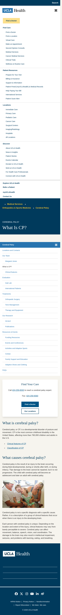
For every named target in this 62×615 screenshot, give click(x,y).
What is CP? (7, 267)
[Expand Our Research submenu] (34, 315)
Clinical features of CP (16, 444)
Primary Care (11, 113)
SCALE (8, 321)
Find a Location (11, 36)
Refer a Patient (9, 187)
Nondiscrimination (43, 602)
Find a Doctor (11, 32)
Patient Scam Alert (12, 99)
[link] (16, 594)
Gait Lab (8, 283)
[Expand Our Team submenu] (33, 255)
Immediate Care (12, 109)
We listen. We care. (39, 605)
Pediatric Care (11, 117)
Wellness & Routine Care (15, 64)
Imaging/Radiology (13, 129)
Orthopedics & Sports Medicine (16, 208)
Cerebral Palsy (42, 208)
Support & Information (14, 83)
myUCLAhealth (9, 192)
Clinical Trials (11, 60)
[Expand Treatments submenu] (33, 293)
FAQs (4, 370)
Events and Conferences (14, 343)
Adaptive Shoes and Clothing (16, 365)
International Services (14, 95)
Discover (6, 144)
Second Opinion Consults (15, 48)
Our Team (6, 256)
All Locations (10, 137)
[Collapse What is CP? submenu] (57, 266)
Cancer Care (10, 121)
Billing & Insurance (13, 79)
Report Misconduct (22, 605)
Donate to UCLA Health (14, 164)
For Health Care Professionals (17, 172)
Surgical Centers (12, 125)
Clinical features (11, 272)
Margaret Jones (11, 261)
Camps (8, 354)
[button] (30, 183)
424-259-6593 (18, 390)
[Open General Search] (54, 2)
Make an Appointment (14, 44)
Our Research (7, 316)
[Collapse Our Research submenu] (57, 315)
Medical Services (12, 52)
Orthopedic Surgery (12, 299)
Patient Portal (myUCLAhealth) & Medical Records (24, 87)
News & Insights (12, 152)
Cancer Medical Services (15, 56)
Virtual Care (10, 40)
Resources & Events (10, 332)
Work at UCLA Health (14, 168)
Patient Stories (11, 156)
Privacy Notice (28, 602)
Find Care (7, 28)
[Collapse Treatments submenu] (57, 293)
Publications (9, 327)
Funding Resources (12, 337)
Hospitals (9, 133)
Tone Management (12, 305)
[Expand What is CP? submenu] (34, 266)
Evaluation (6, 277)
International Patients (13, 288)
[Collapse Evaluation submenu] (57, 277)
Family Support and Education (16, 359)
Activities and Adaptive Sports (16, 348)
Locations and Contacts (11, 250)
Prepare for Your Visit (14, 75)
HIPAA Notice (16, 602)
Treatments (6, 294)
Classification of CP (15, 448)
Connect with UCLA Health (16, 176)
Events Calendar (12, 160)
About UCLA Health (13, 148)
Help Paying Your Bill (13, 91)
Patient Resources (10, 70)
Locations (7, 105)
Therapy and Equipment (14, 310)
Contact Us (7, 196)
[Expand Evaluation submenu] (33, 277)
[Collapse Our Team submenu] (57, 255)
